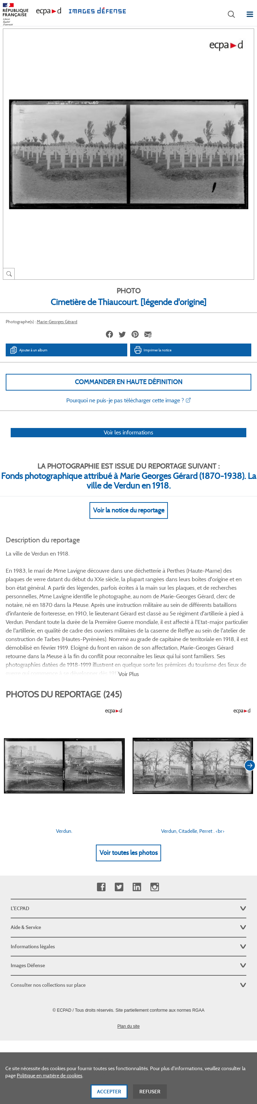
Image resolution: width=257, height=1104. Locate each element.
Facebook (101, 887)
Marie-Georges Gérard (57, 321)
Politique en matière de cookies (49, 1080)
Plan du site (128, 1026)
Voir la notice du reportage (128, 510)
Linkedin (136, 887)
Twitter (118, 887)
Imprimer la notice (152, 350)
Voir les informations (128, 432)
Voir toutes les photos (128, 853)
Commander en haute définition (129, 382)
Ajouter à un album (28, 350)
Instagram (154, 887)
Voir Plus (128, 674)
